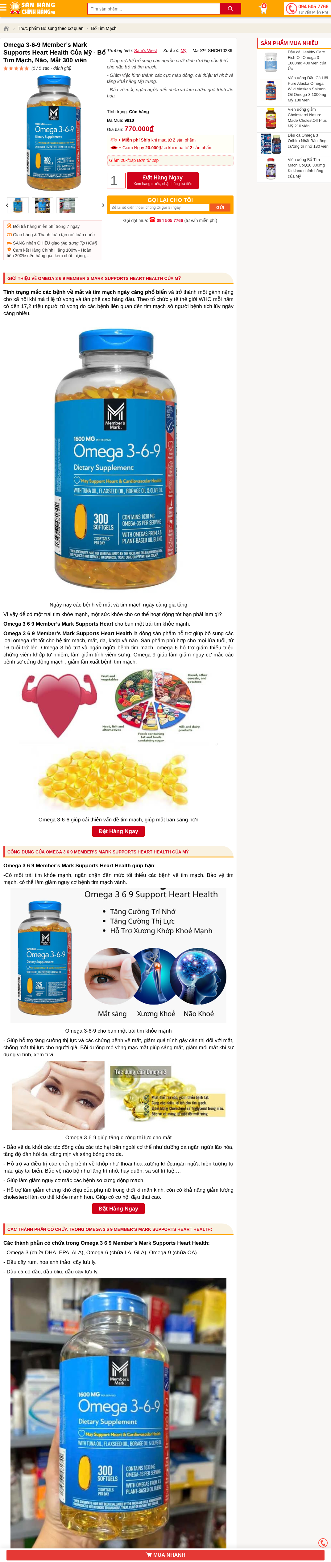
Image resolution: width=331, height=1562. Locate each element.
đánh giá (165, 71)
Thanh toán (49, 204)
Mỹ (184, 80)
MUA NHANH (165, 1555)
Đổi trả (19, 196)
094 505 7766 (313, 9)
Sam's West (145, 80)
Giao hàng (23, 204)
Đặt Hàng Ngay (163, 210)
